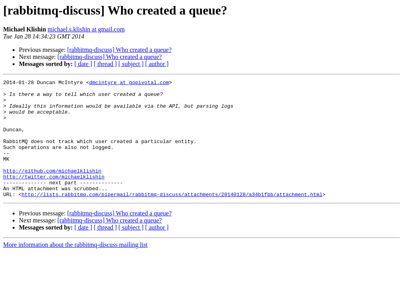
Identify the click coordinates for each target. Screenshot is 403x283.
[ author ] (157, 64)
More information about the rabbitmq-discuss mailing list (75, 268)
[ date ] (83, 64)
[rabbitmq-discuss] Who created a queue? (119, 49)
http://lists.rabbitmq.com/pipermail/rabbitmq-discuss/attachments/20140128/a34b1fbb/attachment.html (172, 217)
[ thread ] (105, 64)
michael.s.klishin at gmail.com (86, 29)
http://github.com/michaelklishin (52, 189)
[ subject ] (131, 64)
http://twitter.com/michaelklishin (53, 196)
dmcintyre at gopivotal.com (129, 83)
